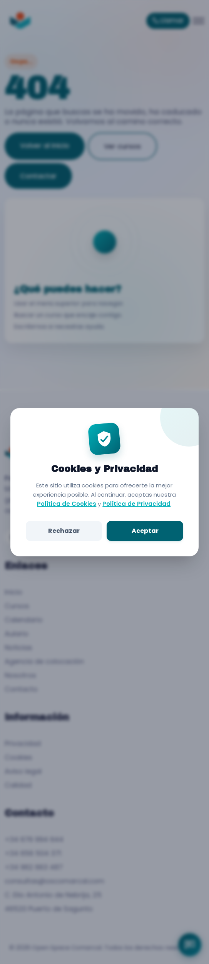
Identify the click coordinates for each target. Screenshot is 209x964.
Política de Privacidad (137, 504)
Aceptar (144, 530)
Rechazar (64, 530)
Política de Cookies (66, 504)
